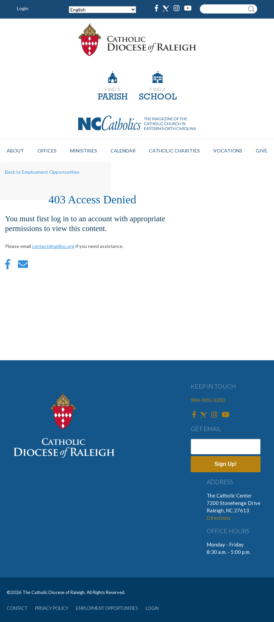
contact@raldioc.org (53, 246)
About (15, 150)
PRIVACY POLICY (51, 608)
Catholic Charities (174, 150)
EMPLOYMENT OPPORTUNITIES (107, 608)
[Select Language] (102, 9)
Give (261, 150)
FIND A (112, 89)
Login (22, 8)
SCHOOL (158, 97)
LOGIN (152, 608)
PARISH (113, 97)
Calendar (123, 150)
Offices (47, 150)
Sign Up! (226, 464)
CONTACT (17, 608)
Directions (219, 518)
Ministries (83, 150)
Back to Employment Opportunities (42, 172)
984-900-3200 (208, 400)
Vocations (227, 150)
